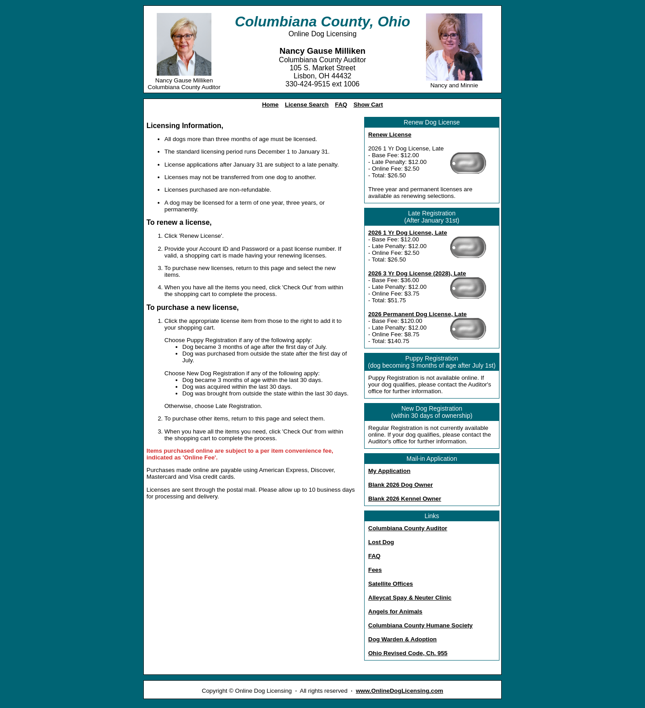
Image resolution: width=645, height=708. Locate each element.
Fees (375, 569)
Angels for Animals (395, 611)
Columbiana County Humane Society (420, 625)
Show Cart (368, 104)
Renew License (389, 134)
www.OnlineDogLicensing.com (399, 690)
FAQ (341, 104)
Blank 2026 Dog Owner (400, 484)
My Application (389, 471)
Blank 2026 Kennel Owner (404, 498)
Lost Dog (381, 542)
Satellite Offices (390, 583)
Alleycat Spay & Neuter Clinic (410, 597)
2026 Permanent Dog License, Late (417, 314)
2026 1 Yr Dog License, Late (407, 232)
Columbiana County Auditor (407, 528)
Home (270, 104)
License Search (307, 104)
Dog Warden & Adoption (402, 639)
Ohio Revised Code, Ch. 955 (407, 653)
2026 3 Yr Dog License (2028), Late (417, 273)
